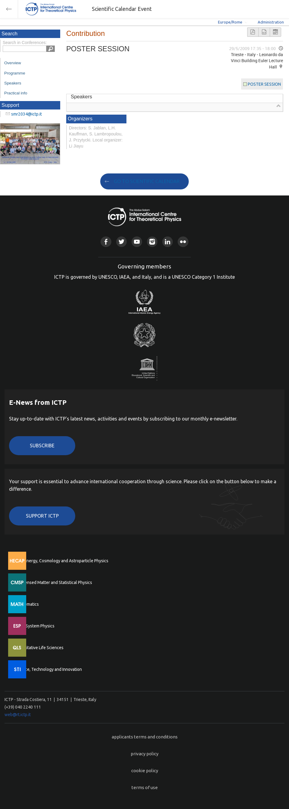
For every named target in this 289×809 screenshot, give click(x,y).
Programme (14, 73)
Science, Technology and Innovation (48, 669)
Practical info (15, 93)
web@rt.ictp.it (18, 714)
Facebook (106, 241)
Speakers (12, 83)
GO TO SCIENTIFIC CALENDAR (147, 181)
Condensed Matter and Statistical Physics (53, 582)
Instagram (152, 241)
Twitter (121, 241)
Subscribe (42, 445)
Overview (12, 63)
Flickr (183, 241)
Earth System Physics (34, 625)
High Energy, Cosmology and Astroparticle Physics (61, 560)
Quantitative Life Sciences (39, 647)
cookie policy (144, 770)
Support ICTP (42, 516)
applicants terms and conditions (145, 736)
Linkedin (167, 241)
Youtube (137, 241)
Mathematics (27, 604)
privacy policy (144, 753)
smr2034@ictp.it (26, 114)
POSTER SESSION (264, 84)
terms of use (145, 787)
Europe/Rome (230, 22)
